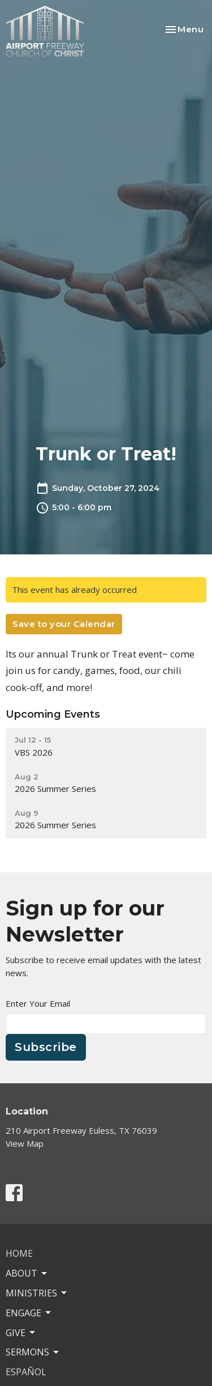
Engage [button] (29, 1313)
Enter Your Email (38, 1003)
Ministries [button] (37, 1293)
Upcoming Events (53, 714)
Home (19, 1253)
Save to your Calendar (63, 623)
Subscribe (46, 1047)
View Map (25, 1143)
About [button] (27, 1273)
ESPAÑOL (26, 1372)
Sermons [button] (33, 1352)
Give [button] (21, 1332)
